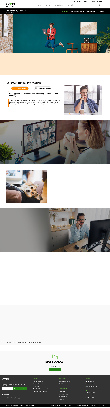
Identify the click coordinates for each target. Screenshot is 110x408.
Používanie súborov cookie (97, 406)
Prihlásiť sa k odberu (20, 389)
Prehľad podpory (37, 382)
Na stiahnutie (36, 387)
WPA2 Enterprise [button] (18, 89)
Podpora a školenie (58, 5)
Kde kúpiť (70, 5)
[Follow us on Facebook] (3, 398)
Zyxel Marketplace (63, 382)
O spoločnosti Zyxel (90, 393)
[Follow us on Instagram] (19, 398)
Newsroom (62, 388)
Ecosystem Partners (89, 387)
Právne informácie (55, 406)
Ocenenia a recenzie (64, 393)
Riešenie (47, 5)
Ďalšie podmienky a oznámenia (40, 392)
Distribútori (61, 384)
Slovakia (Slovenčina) (96, 2)
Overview (65, 12)
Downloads (101, 12)
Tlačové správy (62, 390)
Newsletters (62, 395)
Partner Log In (88, 382)
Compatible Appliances (77, 12)
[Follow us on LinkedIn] (11, 398)
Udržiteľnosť (88, 395)
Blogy (60, 398)
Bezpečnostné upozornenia (39, 389)
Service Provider (76, 2)
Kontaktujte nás (55, 370)
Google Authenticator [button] (42, 89)
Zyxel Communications (90, 400)
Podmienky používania (68, 406)
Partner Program (89, 384)
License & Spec (90, 12)
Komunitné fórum (37, 384)
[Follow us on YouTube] (7, 398)
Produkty (39, 5)
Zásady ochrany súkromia (82, 406)
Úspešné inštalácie (89, 398)
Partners (85, 2)
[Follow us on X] (15, 398)
